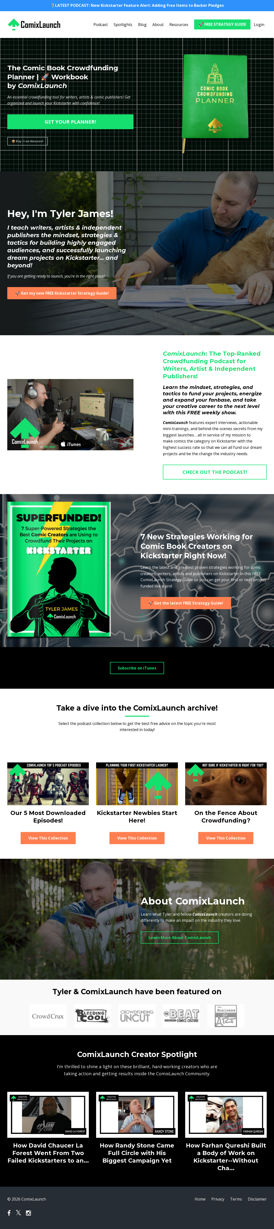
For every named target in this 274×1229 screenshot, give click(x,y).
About (158, 24)
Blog (142, 24)
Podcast (100, 24)
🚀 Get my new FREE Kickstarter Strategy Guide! (62, 293)
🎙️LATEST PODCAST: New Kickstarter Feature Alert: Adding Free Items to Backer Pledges (137, 5)
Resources (178, 24)
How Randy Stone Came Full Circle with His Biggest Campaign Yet (137, 1153)
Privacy (217, 1199)
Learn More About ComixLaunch (180, 937)
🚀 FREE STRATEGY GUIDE (222, 24)
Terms (236, 1199)
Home (200, 1199)
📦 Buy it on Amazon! (27, 141)
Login (259, 24)
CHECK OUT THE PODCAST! (215, 472)
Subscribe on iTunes (137, 668)
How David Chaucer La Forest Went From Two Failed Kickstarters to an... (48, 1153)
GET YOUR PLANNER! (70, 121)
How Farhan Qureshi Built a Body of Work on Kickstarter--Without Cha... (226, 1157)
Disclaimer (257, 1199)
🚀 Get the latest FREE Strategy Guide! (185, 603)
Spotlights (123, 24)
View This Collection (48, 838)
